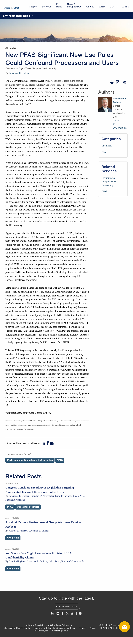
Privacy (82, 628)
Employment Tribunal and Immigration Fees (54, 628)
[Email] (52, 443)
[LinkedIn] (44, 443)
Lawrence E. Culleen (19, 73)
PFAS (104, 152)
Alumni (93, 628)
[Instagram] (58, 613)
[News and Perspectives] (79, 613)
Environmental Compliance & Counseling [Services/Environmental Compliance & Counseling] (109, 182)
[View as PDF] (118, 82)
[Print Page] (112, 82)
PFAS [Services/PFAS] (104, 190)
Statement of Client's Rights (17, 628)
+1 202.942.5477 (120, 126)
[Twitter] (67, 613)
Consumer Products (28, 506)
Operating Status (60, 630)
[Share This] (124, 82)
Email (116, 120)
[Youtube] (72, 613)
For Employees (41, 630)
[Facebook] (48, 443)
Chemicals (107, 145)
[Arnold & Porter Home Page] (11, 6)
